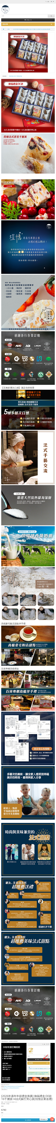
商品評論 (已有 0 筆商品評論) (15, 76)
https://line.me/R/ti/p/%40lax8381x (11, 1088)
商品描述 (4, 76)
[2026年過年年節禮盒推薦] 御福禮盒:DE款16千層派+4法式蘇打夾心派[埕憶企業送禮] (31, 29)
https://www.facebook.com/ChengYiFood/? (14, 1086)
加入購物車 (28, 1120)
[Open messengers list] (52, 1119)
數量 (2, 1112)
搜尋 (9, 29)
